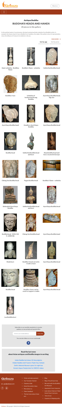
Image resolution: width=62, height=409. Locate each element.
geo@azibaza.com (9, 384)
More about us (28, 388)
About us (55, 6)
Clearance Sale (28, 383)
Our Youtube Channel (30, 381)
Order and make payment (31, 378)
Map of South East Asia (51, 381)
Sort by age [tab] (43, 42)
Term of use (48, 395)
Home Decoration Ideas (30, 386)
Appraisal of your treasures (52, 388)
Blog (46, 378)
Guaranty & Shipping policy (52, 398)
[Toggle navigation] (4, 12)
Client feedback (28, 391)
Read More (56, 39)
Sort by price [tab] (55, 42)
